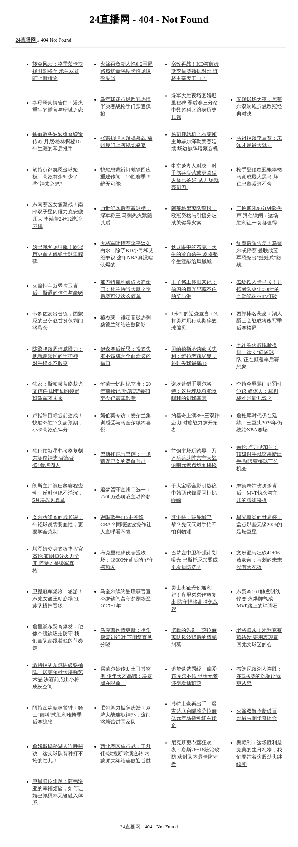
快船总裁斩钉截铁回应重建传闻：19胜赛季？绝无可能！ (125, 177)
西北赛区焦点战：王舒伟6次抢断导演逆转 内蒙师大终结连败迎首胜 (125, 753)
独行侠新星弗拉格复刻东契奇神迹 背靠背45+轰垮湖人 (57, 458)
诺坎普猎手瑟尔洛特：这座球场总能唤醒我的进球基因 (194, 391)
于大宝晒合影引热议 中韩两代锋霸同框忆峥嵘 (194, 493)
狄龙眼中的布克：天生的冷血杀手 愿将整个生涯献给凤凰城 (194, 254)
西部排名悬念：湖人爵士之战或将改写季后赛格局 (259, 321)
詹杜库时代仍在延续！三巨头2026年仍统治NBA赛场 (259, 423)
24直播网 (131, 827)
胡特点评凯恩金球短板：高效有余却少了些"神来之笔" (55, 177)
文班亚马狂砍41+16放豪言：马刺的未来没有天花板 (259, 560)
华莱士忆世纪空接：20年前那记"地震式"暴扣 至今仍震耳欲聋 (125, 391)
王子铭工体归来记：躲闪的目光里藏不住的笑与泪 (194, 289)
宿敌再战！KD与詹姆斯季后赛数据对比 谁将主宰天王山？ (195, 71)
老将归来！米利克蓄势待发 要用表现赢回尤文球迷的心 (259, 637)
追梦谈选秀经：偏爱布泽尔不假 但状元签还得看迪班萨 (194, 676)
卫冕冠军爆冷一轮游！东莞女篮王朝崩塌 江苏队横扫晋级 (57, 599)
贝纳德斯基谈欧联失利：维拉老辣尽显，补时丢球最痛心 (194, 356)
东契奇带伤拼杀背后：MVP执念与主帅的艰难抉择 (257, 493)
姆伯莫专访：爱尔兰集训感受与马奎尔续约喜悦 (125, 423)
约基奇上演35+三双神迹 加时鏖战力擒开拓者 (195, 423)
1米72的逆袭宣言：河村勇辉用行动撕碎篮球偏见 (195, 321)
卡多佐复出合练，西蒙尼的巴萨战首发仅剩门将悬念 (57, 321)
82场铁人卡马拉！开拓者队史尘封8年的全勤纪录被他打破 (259, 289)
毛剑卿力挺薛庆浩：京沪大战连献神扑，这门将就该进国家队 (125, 715)
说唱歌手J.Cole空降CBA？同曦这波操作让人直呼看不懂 (125, 524)
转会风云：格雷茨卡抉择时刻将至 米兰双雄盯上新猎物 (57, 71)
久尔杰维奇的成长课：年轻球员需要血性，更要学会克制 (57, 524)
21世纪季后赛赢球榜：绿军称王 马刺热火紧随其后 (126, 215)
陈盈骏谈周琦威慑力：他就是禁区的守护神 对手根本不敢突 (57, 356)
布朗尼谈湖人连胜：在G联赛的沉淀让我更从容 (259, 676)
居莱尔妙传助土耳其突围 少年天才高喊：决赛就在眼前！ (126, 676)
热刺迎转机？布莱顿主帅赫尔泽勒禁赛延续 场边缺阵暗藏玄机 (194, 141)
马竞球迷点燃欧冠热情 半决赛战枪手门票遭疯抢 (125, 106)
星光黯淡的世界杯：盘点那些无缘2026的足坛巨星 (259, 524)
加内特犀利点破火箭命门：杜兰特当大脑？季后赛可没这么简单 (125, 289)
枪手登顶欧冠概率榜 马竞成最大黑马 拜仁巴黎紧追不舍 (259, 177)
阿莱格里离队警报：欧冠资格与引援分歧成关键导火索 (194, 215)
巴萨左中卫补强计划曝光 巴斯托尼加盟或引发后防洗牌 (194, 560)
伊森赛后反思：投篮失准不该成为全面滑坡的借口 (125, 356)
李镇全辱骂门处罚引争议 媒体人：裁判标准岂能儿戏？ (259, 391)
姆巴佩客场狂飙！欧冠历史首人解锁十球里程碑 (57, 254)
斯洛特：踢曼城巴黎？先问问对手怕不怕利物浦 (194, 524)
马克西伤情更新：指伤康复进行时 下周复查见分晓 (126, 637)
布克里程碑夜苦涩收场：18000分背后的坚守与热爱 (126, 560)
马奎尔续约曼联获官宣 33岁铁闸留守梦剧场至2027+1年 (125, 599)
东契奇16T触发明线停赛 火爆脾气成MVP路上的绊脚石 (258, 599)
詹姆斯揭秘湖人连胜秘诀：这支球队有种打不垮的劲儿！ (57, 753)
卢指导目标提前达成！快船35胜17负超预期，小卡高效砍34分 (57, 423)
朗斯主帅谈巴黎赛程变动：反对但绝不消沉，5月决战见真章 (57, 493)
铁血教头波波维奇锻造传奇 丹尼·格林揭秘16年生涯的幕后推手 (57, 141)
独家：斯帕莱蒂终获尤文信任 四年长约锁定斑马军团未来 (57, 391)
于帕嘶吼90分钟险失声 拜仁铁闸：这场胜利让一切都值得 (259, 215)
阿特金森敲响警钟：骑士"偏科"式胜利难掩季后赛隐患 (57, 715)
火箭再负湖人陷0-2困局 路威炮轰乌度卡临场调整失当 (126, 71)
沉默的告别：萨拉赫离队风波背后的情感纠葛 (194, 637)
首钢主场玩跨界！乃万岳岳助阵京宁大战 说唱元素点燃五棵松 (194, 458)
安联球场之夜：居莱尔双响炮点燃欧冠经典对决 (259, 106)
